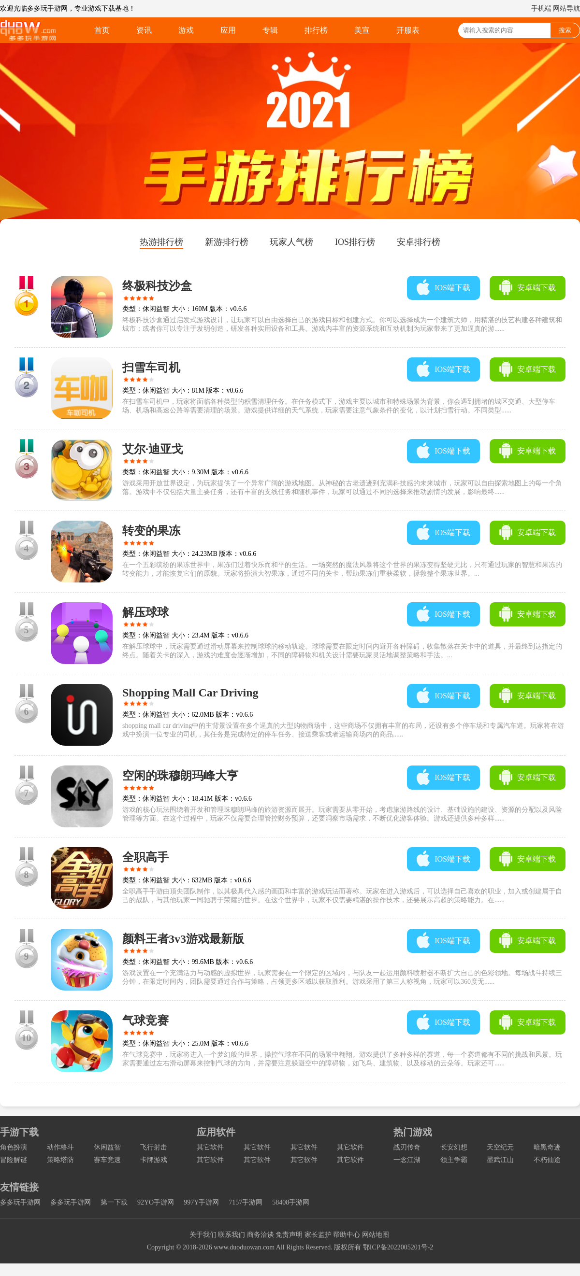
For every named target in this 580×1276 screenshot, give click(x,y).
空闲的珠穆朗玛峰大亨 (180, 775)
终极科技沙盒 (157, 286)
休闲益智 (107, 1147)
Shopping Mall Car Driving (190, 692)
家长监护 (318, 1234)
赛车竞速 (107, 1159)
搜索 (565, 30)
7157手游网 (245, 1202)
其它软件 (210, 1147)
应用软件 (216, 1132)
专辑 (270, 30)
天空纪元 (500, 1147)
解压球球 (145, 612)
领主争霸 (453, 1159)
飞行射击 (153, 1147)
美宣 (362, 30)
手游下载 (19, 1132)
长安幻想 (453, 1147)
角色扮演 (13, 1147)
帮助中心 (346, 1234)
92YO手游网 (155, 1202)
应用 (228, 30)
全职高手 (145, 857)
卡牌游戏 (153, 1159)
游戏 (186, 30)
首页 (102, 30)
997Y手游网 (201, 1202)
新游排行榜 (226, 242)
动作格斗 (60, 1147)
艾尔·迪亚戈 (152, 449)
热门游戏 (412, 1132)
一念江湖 (406, 1159)
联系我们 (231, 1234)
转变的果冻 (151, 531)
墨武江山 (500, 1159)
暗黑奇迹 (547, 1147)
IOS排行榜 (355, 242)
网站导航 (566, 8)
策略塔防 (60, 1159)
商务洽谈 (260, 1234)
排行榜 (316, 30)
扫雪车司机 (151, 367)
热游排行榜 (161, 242)
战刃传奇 (406, 1147)
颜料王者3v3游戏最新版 (183, 939)
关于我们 (203, 1234)
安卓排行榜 (418, 242)
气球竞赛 (145, 1020)
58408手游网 (290, 1202)
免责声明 (289, 1234)
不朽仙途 (547, 1159)
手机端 (541, 8)
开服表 (408, 30)
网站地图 (375, 1234)
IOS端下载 (452, 288)
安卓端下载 (536, 288)
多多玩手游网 (20, 1202)
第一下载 (114, 1202)
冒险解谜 (13, 1159)
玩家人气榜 (291, 242)
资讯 (144, 30)
